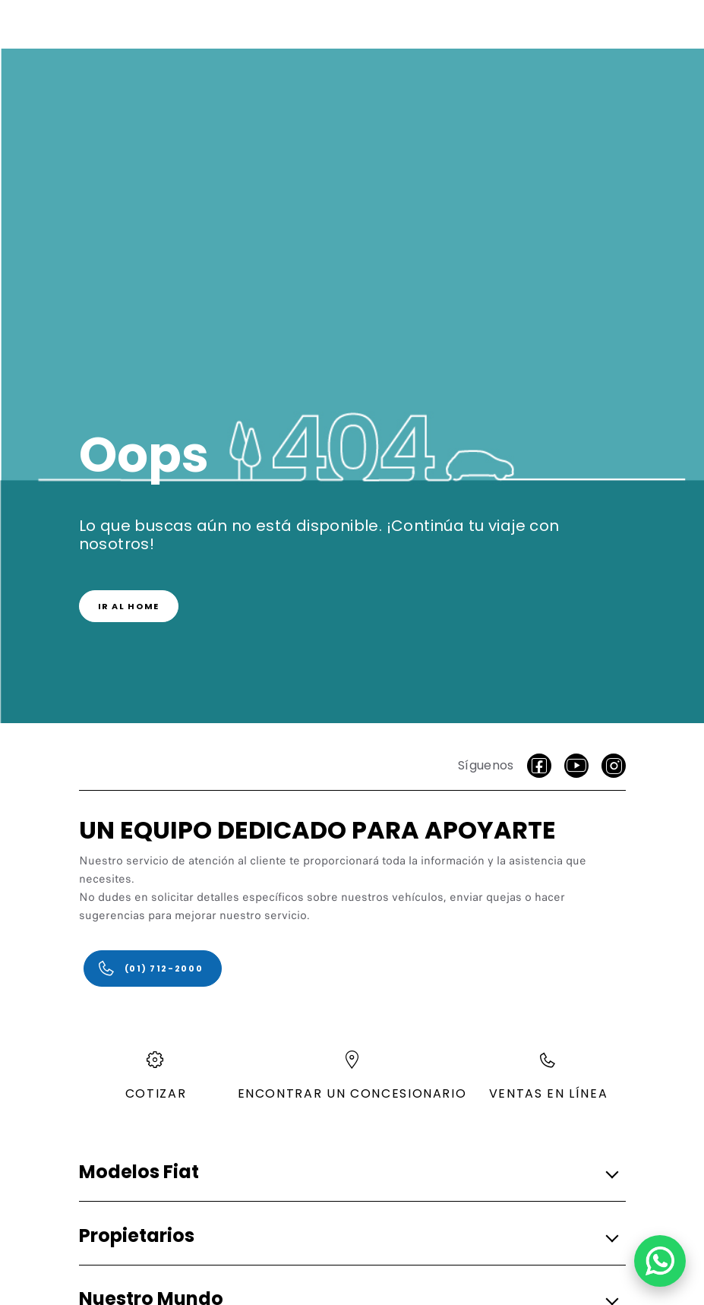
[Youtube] (576, 766)
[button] (348, 1173)
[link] (129, 606)
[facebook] (539, 766)
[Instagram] (613, 766)
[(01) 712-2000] (153, 968)
